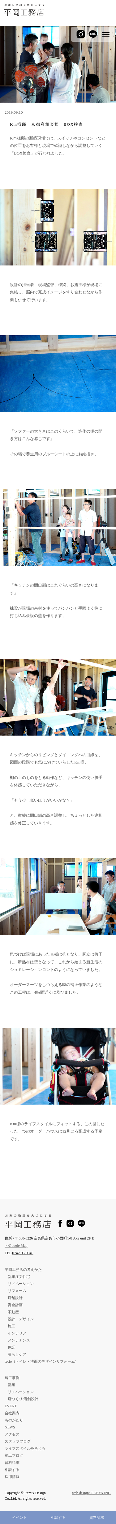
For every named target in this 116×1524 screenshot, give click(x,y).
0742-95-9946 (22, 1253)
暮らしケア (17, 1354)
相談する (58, 1517)
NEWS (10, 1427)
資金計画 (15, 1305)
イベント (19, 1517)
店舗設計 (15, 1298)
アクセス (12, 1434)
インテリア (17, 1333)
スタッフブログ (18, 1441)
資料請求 (96, 1517)
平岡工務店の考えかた (23, 1269)
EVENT (11, 1406)
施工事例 (12, 1378)
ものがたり (14, 1420)
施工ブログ (14, 1455)
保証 (11, 1347)
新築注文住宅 (19, 1277)
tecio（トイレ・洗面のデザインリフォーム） (42, 1361)
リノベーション (21, 1284)
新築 (11, 1385)
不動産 (13, 1312)
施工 (11, 1326)
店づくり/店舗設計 (23, 1399)
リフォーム (17, 1291)
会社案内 (12, 1413)
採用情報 (12, 1477)
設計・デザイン (21, 1319)
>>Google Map (16, 1245)
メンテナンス (19, 1340)
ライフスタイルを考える (25, 1448)
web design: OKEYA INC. (91, 1493)
